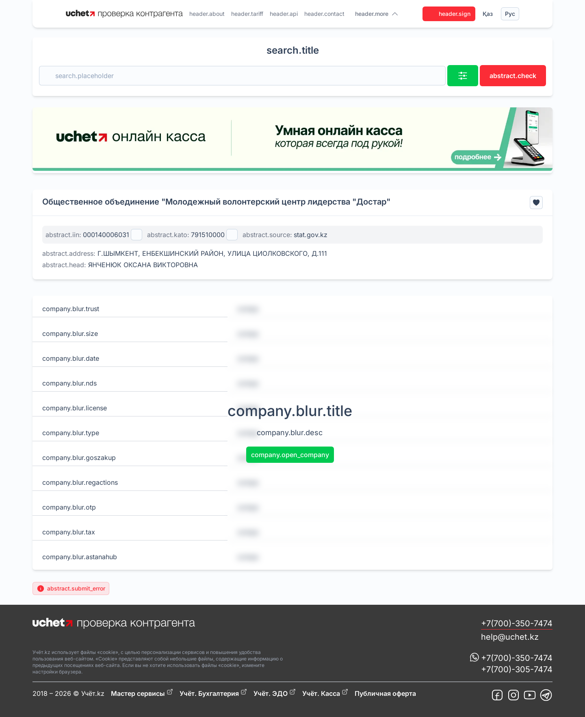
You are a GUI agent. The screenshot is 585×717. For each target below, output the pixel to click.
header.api (284, 13)
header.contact (324, 13)
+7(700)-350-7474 (516, 623)
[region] (292, 139)
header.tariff (247, 13)
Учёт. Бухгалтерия (213, 693)
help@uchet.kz (510, 637)
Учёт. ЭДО (275, 693)
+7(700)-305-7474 (516, 669)
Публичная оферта (385, 693)
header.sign (448, 14)
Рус (510, 13)
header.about (207, 13)
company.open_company (290, 455)
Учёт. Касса (325, 693)
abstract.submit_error (71, 588)
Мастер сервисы (142, 693)
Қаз (488, 13)
